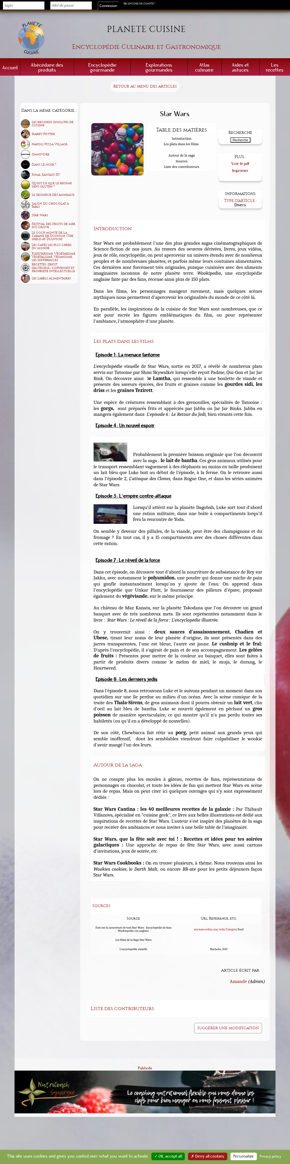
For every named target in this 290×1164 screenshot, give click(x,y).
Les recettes (275, 67)
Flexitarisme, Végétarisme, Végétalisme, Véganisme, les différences (54, 257)
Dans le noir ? (44, 164)
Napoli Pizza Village (49, 144)
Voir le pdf (240, 163)
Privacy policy (271, 1156)
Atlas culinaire (204, 67)
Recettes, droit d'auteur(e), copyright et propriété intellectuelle (53, 267)
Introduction (181, 138)
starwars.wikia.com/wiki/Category (215, 928)
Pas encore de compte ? (139, 3)
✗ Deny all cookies (207, 1156)
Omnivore (40, 154)
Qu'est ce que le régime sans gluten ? (52, 184)
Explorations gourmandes (159, 67)
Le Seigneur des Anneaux (53, 195)
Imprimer (240, 169)
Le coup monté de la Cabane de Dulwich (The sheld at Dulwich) (52, 236)
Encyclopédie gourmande (102, 67)
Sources (181, 161)
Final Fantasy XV (46, 175)
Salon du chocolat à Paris (50, 205)
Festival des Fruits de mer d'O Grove (53, 225)
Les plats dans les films (181, 144)
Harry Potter (43, 134)
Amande (238, 980)
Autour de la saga (182, 155)
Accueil (10, 68)
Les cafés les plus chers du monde (51, 246)
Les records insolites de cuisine (53, 123)
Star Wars (40, 215)
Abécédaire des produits (47, 67)
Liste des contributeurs (181, 166)
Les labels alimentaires (51, 278)
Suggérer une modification (228, 1027)
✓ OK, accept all (168, 1156)
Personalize (243, 1156)
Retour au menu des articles (145, 86)
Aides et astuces (240, 67)
